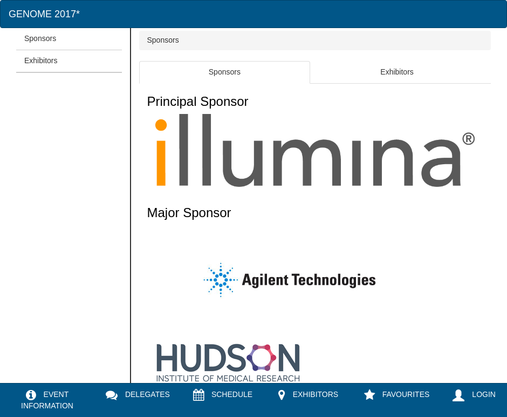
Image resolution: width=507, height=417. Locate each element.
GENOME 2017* (44, 14)
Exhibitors (40, 60)
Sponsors (40, 38)
